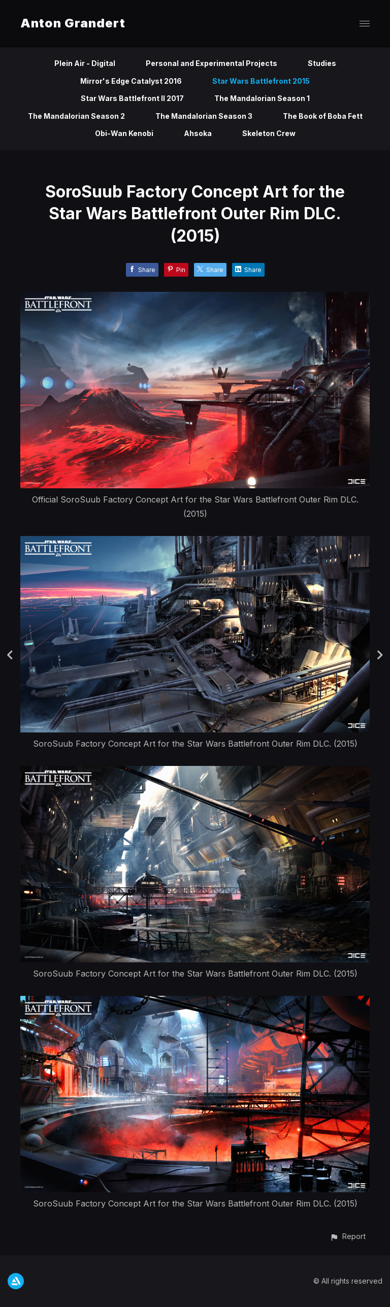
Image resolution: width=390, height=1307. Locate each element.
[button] (348, 1236)
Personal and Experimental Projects (211, 63)
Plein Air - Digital (84, 63)
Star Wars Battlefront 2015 (261, 81)
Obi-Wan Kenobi (124, 133)
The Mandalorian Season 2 (76, 116)
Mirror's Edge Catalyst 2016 (131, 81)
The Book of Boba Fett (323, 116)
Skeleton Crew (269, 133)
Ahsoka (198, 133)
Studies (322, 63)
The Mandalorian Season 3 (203, 116)
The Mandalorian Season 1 (262, 98)
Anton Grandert (72, 23)
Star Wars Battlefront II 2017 (132, 98)
